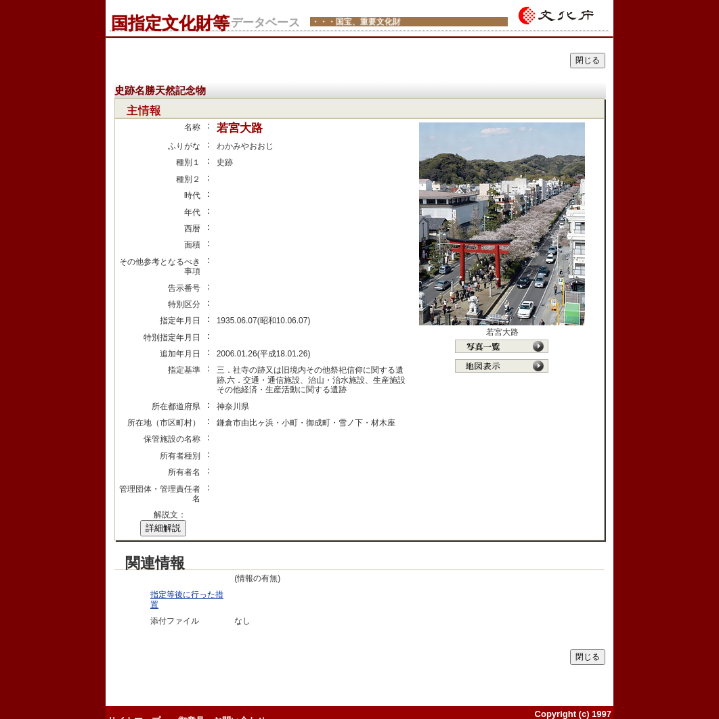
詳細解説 (163, 528)
